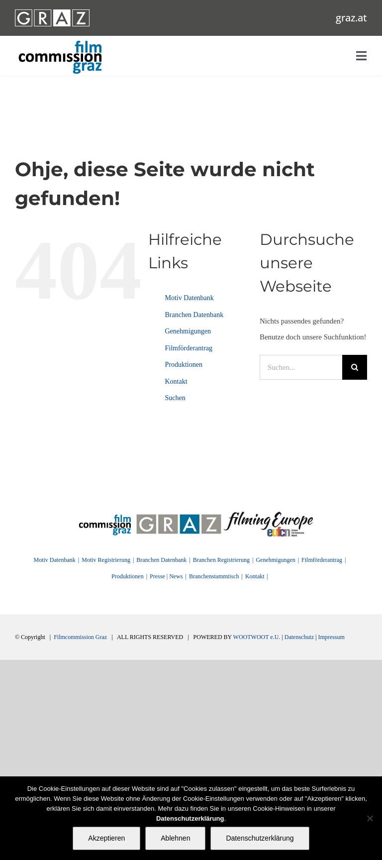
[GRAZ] (179, 515)
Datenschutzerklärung (259, 838)
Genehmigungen (188, 331)
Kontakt (176, 381)
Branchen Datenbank (194, 315)
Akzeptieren (106, 838)
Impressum (331, 637)
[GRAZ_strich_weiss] (52, 13)
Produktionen (183, 364)
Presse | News (166, 576)
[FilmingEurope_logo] (268, 515)
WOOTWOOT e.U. (257, 637)
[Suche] (354, 367)
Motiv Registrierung (106, 559)
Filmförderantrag (188, 348)
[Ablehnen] (370, 818)
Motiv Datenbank (189, 298)
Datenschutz (299, 637)
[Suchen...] (301, 367)
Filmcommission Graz (80, 637)
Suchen (175, 398)
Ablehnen (175, 838)
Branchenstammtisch (214, 576)
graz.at (351, 17)
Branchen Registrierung (221, 559)
